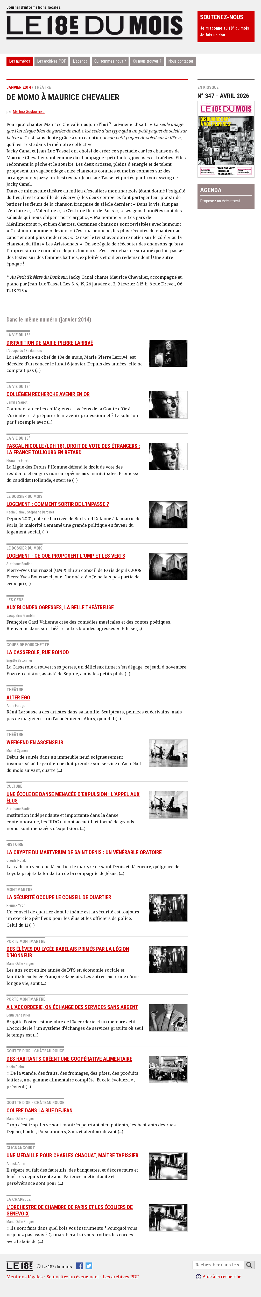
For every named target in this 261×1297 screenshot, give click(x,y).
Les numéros (19, 61)
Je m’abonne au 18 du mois (224, 28)
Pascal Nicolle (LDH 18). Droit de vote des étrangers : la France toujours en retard (73, 449)
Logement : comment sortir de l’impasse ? (57, 504)
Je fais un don (212, 34)
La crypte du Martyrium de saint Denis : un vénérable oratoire (84, 852)
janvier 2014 (18, 87)
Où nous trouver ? (147, 61)
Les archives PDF (51, 61)
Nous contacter (180, 61)
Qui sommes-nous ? (110, 61)
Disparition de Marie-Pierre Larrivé (49, 343)
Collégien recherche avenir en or (48, 394)
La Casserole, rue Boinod (37, 652)
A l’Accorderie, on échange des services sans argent (72, 1007)
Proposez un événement (220, 200)
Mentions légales (24, 1276)
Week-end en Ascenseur (34, 742)
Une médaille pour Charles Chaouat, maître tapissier (72, 1155)
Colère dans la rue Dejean (39, 1110)
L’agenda (80, 61)
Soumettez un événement (73, 1276)
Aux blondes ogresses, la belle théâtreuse (60, 607)
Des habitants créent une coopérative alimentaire (69, 1059)
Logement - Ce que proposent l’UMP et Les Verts (65, 556)
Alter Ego (18, 697)
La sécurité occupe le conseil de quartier (58, 897)
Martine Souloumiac (29, 111)
